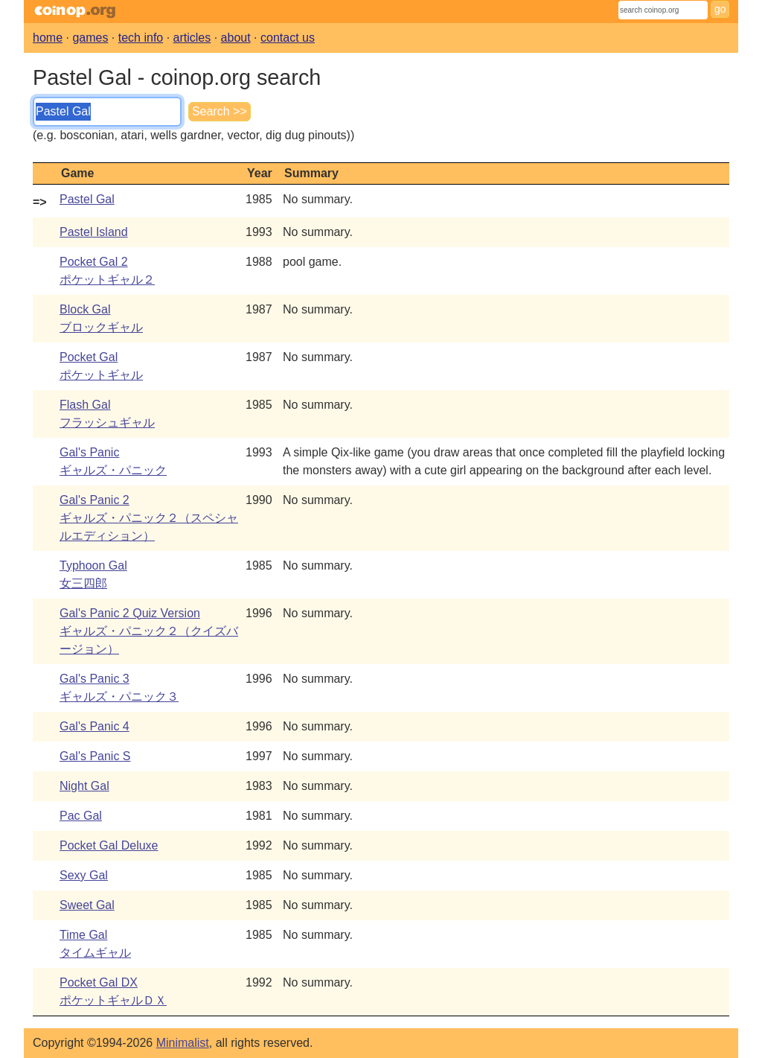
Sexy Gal (84, 875)
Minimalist (182, 1042)
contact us (287, 37)
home (48, 37)
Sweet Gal (87, 905)
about (236, 37)
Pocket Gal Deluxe (109, 845)
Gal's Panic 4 (94, 726)
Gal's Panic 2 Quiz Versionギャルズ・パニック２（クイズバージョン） (149, 631)
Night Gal (84, 786)
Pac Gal (81, 815)
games (90, 37)
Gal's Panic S (95, 756)
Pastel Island (94, 232)
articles (192, 37)
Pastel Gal (87, 199)
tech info (140, 37)
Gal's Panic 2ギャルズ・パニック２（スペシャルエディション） (149, 518)
